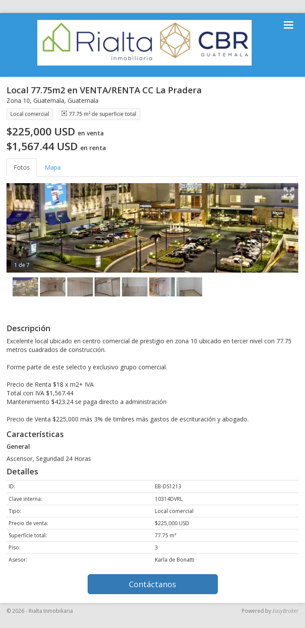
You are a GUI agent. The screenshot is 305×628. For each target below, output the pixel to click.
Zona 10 (18, 100)
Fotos (21, 167)
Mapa (53, 167)
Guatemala (48, 100)
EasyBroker (285, 611)
